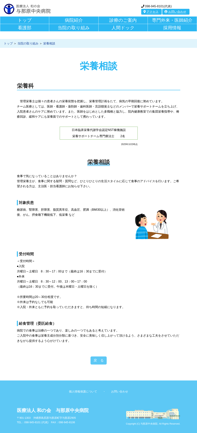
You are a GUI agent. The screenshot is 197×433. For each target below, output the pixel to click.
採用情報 (172, 27)
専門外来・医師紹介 (172, 20)
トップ (25, 20)
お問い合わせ (175, 11)
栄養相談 (49, 43)
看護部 (24, 27)
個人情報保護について (83, 391)
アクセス (151, 11)
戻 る (99, 360)
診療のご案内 (123, 20)
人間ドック (123, 27)
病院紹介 (74, 20)
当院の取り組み (74, 27)
